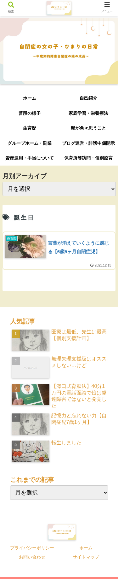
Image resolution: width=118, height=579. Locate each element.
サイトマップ (86, 556)
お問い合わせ (32, 556)
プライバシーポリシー (32, 547)
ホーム (86, 547)
